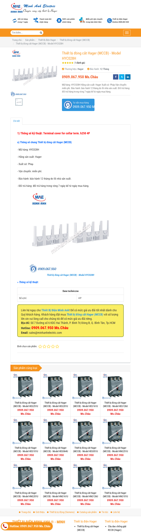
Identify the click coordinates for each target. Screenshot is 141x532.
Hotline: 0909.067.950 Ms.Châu (26, 526)
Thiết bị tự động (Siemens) (61, 512)
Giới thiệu (39, 512)
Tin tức (103, 512)
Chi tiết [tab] (16, 121)
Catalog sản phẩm (87, 512)
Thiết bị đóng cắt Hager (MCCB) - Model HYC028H (70, 275)
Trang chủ (25, 512)
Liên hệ (115, 512)
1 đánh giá (79, 62)
